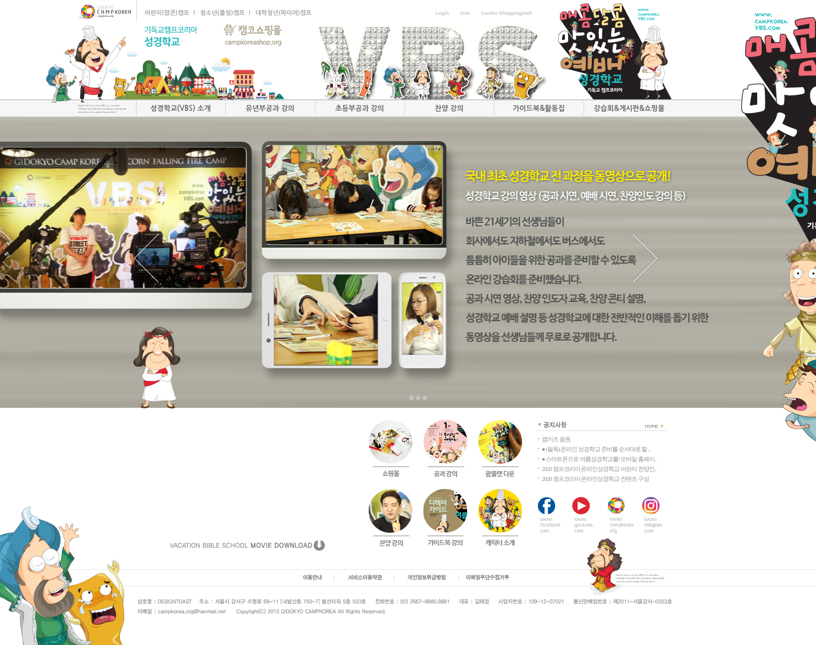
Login (442, 13)
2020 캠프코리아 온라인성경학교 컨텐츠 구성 (595, 478)
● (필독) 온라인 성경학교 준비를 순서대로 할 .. (596, 449)
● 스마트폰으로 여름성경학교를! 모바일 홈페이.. (599, 459)
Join (465, 13)
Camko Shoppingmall (506, 13)
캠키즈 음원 (556, 439)
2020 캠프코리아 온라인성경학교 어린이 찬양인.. (599, 468)
